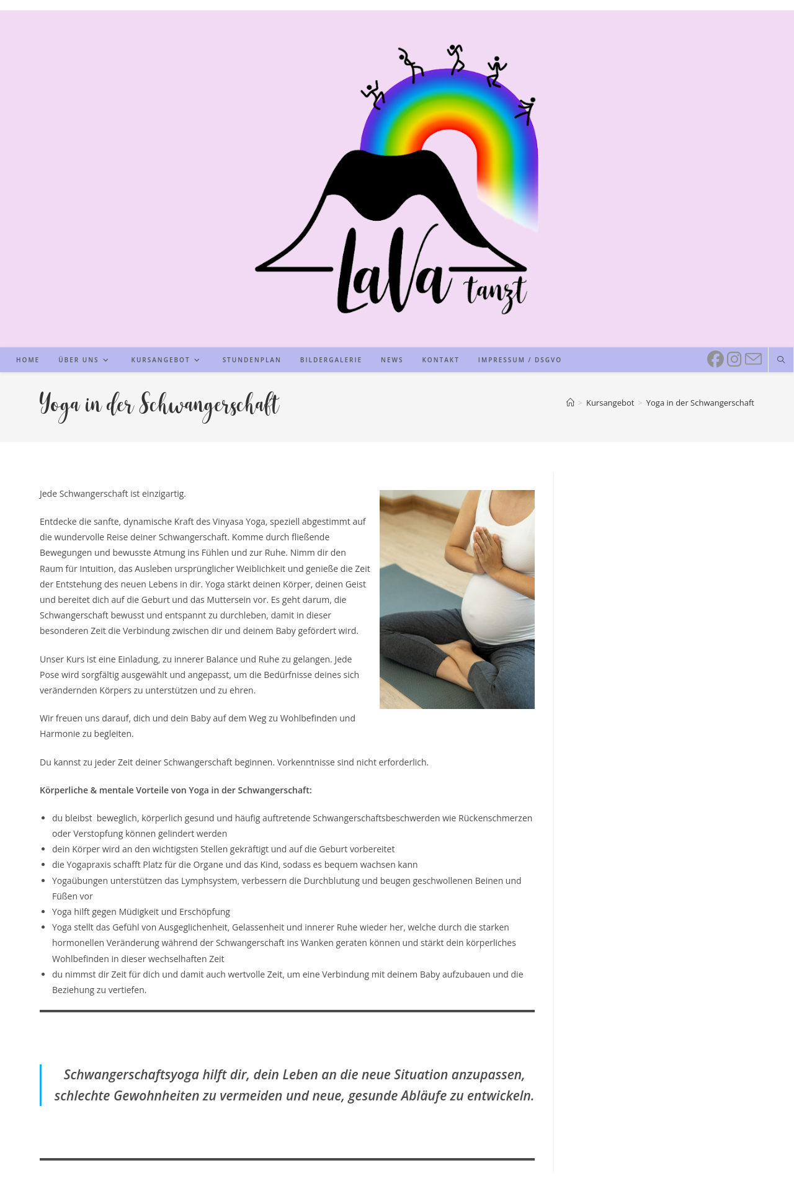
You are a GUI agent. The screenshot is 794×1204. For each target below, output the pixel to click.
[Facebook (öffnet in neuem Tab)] (714, 358)
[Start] (570, 402)
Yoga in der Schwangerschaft (700, 402)
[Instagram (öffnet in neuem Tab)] (733, 358)
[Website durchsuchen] (781, 360)
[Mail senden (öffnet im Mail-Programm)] (752, 358)
